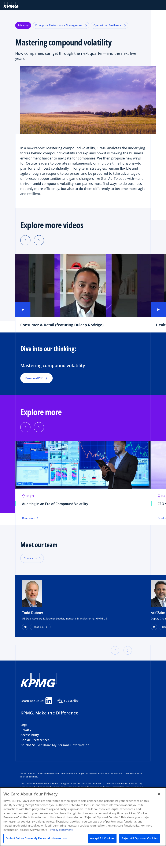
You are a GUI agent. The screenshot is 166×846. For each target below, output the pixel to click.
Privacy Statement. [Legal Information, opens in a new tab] (61, 830)
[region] (83, 816)
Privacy (26, 730)
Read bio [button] (38, 627)
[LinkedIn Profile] (25, 627)
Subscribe (68, 701)
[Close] (159, 794)
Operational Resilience (109, 25)
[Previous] (25, 427)
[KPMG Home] (11, 5)
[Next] (39, 427)
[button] (160, 5)
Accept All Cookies (102, 838)
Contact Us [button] (30, 558)
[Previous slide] (25, 240)
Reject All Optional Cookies (140, 838)
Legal (24, 725)
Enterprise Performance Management (61, 25)
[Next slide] (39, 240)
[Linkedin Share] (48, 700)
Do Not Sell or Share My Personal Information (55, 745)
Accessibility (30, 735)
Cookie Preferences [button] (35, 740)
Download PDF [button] (36, 378)
